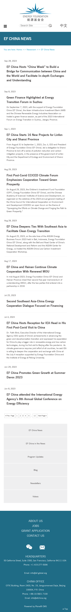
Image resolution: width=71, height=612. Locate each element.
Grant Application (35, 531)
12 (35, 416)
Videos (35, 496)
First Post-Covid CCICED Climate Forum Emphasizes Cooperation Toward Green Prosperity (32, 179)
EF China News (48, 49)
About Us (36, 521)
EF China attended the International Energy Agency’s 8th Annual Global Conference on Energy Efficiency (34, 399)
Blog (36, 470)
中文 (63, 26)
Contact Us (35, 535)
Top (65, 609)
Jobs (35, 526)
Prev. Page (9, 416)
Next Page (42, 416)
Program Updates (35, 456)
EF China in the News (35, 443)
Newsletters (35, 483)
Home (19, 49)
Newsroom (31, 49)
